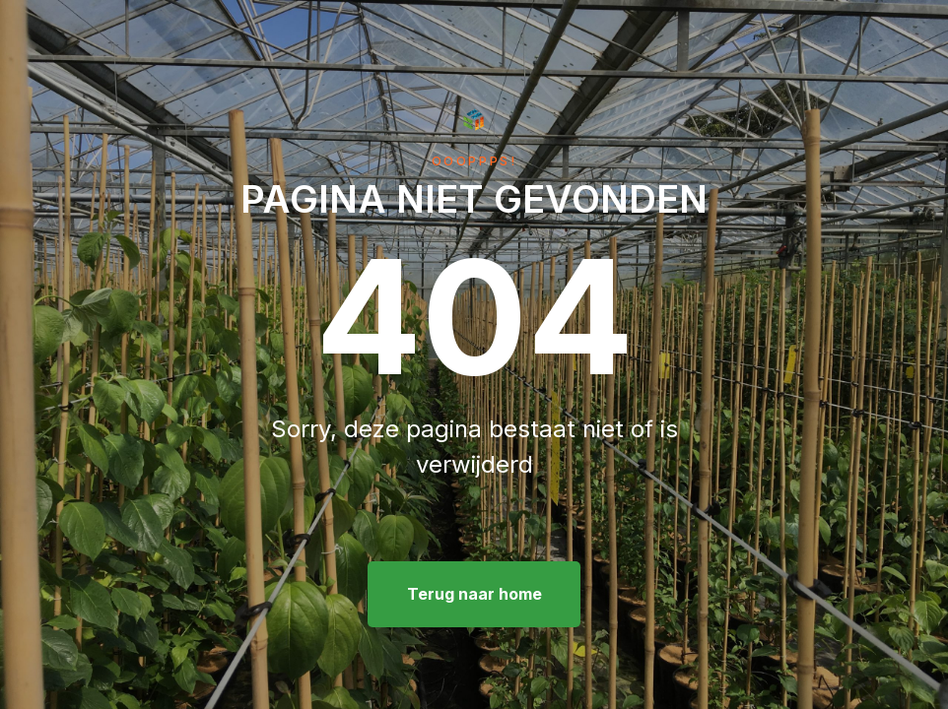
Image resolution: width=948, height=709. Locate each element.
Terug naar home (474, 594)
